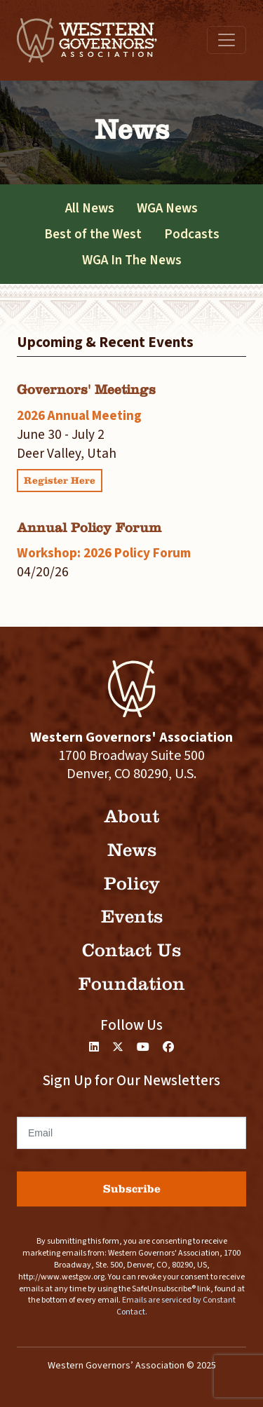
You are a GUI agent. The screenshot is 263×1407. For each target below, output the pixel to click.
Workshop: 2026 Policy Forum (104, 553)
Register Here (59, 481)
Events (132, 916)
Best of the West (93, 234)
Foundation (132, 984)
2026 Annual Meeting (79, 416)
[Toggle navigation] (226, 40)
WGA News (167, 208)
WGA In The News (132, 260)
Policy (132, 884)
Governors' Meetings (86, 389)
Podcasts (192, 234)
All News (89, 208)
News (131, 850)
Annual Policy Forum (89, 527)
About (131, 816)
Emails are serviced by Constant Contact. (176, 1306)
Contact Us (131, 950)
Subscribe (132, 1188)
